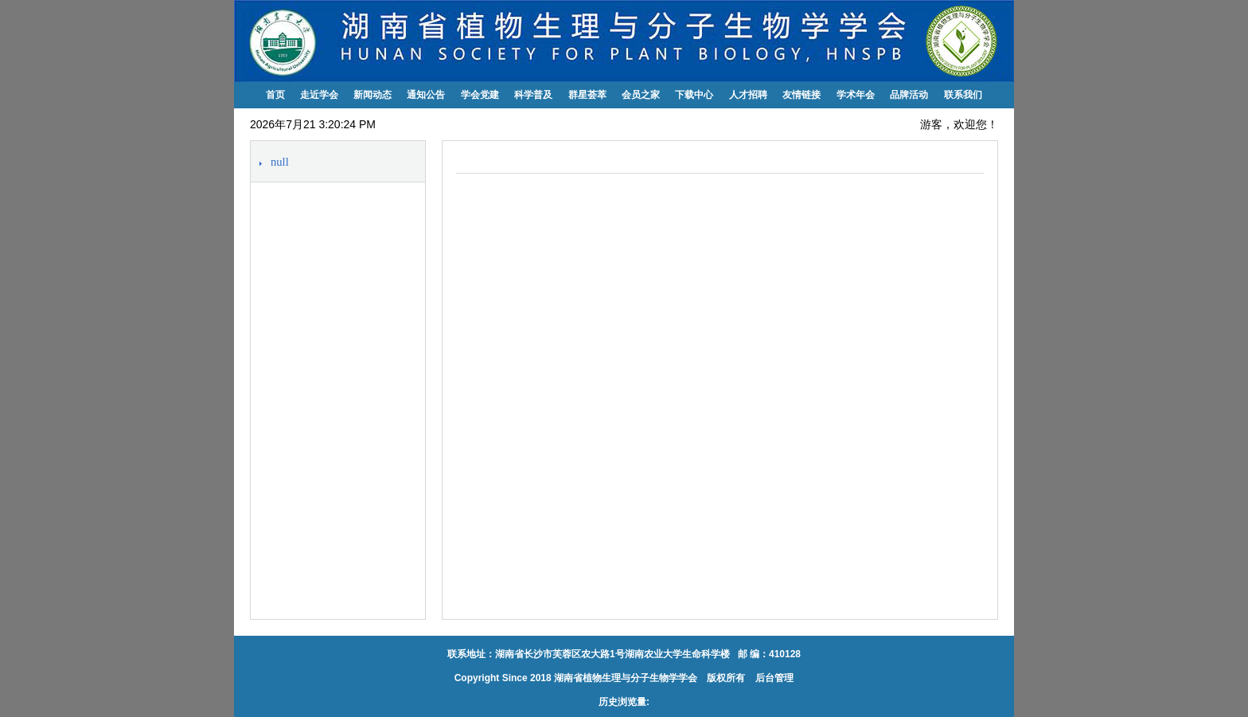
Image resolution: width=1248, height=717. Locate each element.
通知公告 (426, 94)
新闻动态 (372, 94)
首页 (275, 94)
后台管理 (773, 678)
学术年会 (856, 94)
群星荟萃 (587, 94)
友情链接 (801, 94)
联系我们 (963, 94)
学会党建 (480, 94)
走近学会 (319, 94)
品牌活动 (909, 94)
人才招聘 (748, 94)
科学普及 (533, 94)
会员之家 (641, 94)
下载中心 (694, 94)
